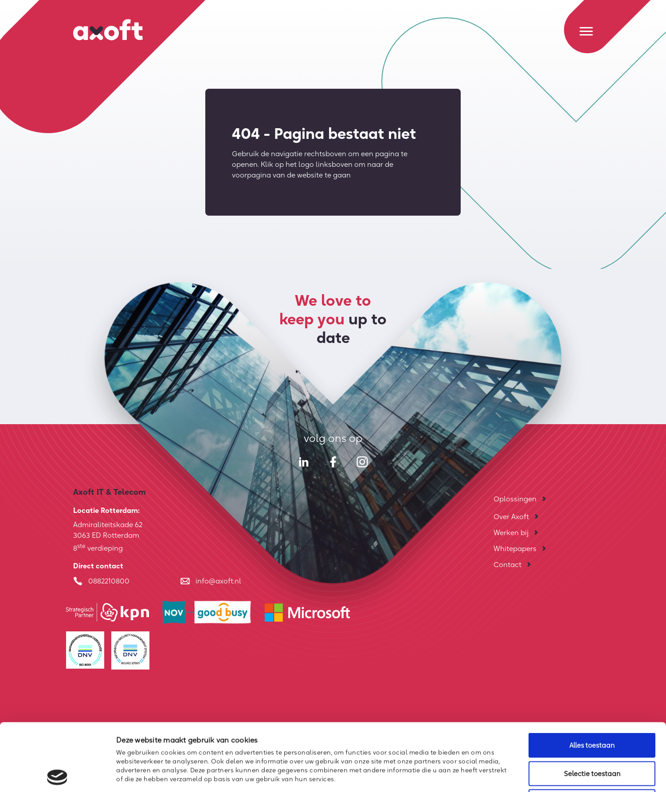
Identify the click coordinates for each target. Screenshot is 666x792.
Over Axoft (511, 516)
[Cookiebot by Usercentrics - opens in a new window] (57, 774)
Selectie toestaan (592, 706)
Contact (507, 564)
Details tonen (481, 774)
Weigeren (592, 734)
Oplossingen (515, 498)
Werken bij (511, 532)
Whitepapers (515, 548)
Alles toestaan (592, 678)
